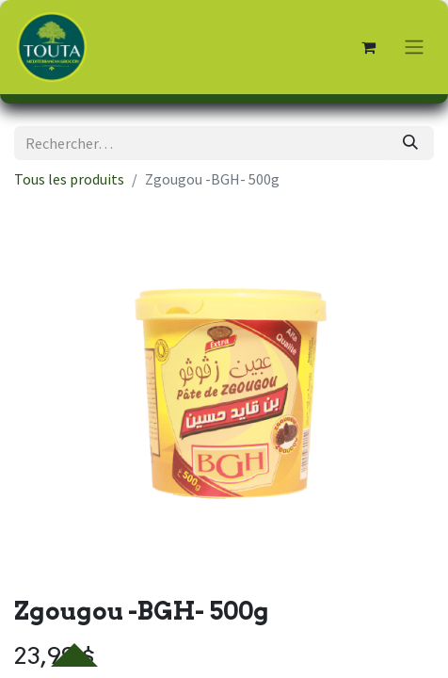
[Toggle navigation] (414, 47)
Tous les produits (69, 179)
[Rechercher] (410, 143)
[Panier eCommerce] (368, 47)
